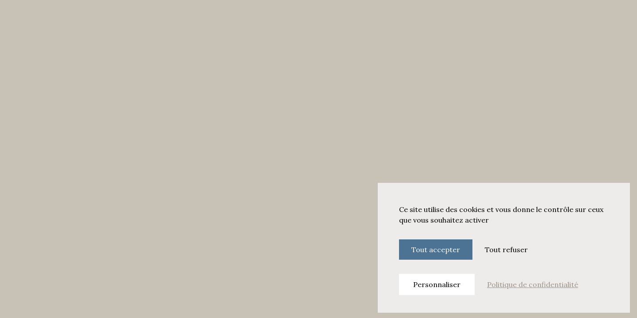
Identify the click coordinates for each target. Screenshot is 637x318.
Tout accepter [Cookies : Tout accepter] (435, 249)
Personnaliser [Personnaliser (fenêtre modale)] (436, 284)
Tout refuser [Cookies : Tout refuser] (506, 249)
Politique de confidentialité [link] (532, 284)
